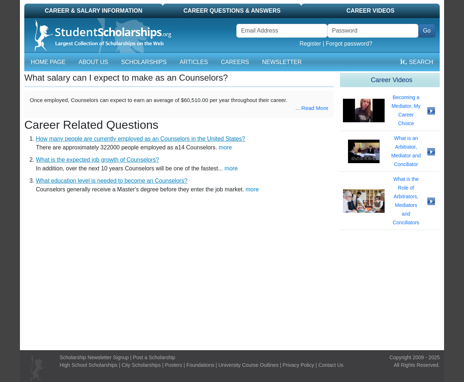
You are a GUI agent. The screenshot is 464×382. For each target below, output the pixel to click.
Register (310, 44)
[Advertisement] (232, 290)
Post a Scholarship (154, 357)
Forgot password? (349, 44)
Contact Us (330, 365)
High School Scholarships (89, 365)
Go (427, 30)
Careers (235, 62)
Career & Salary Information (93, 11)
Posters (173, 365)
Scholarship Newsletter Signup (94, 357)
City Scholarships (141, 365)
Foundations (200, 365)
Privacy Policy (298, 365)
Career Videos (370, 11)
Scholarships (143, 62)
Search (416, 62)
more (225, 147)
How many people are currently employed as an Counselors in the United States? (140, 139)
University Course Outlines (248, 365)
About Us (93, 62)
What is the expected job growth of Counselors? (97, 160)
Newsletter (282, 62)
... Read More (311, 108)
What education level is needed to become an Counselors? (111, 181)
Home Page (48, 62)
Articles (194, 62)
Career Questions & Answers (232, 11)
